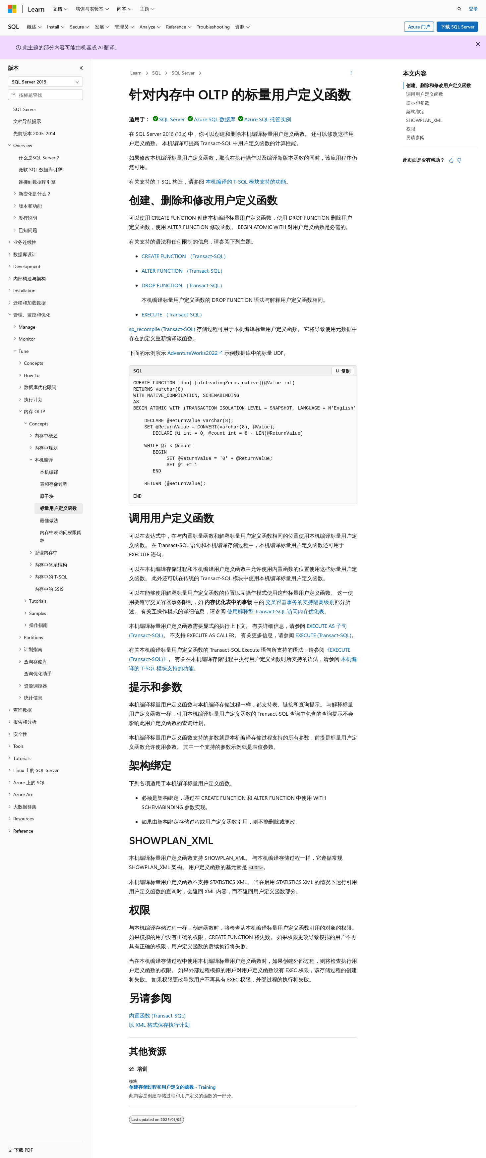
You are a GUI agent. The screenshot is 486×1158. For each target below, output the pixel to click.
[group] (243, 440)
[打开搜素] (459, 9)
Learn (136, 73)
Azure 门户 (419, 27)
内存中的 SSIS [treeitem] (49, 589)
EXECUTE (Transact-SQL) (323, 635)
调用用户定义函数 (424, 94)
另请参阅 (415, 137)
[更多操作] (351, 73)
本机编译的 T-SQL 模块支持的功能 (246, 181)
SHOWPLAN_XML (424, 120)
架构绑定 (415, 111)
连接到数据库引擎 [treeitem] (37, 182)
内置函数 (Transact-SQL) (157, 1015)
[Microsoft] (12, 9)
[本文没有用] (459, 160)
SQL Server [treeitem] (24, 109)
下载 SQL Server (457, 27)
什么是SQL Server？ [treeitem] (39, 157)
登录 (473, 8)
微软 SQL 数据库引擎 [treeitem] (40, 169)
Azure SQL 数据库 (214, 119)
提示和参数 (417, 102)
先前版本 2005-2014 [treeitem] (34, 133)
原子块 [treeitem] (47, 496)
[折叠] (81, 68)
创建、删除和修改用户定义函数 (438, 85)
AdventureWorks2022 (192, 352)
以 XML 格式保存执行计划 (159, 1024)
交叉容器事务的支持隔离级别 (300, 601)
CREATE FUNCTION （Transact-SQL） (185, 255)
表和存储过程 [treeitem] (54, 484)
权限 (410, 129)
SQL (156, 73)
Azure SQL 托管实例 (267, 119)
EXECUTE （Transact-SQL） (173, 314)
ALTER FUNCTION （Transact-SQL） (183, 270)
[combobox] (45, 82)
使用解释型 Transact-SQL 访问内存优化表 (275, 611)
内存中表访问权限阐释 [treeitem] (61, 536)
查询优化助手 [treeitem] (38, 673)
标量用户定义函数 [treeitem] (58, 508)
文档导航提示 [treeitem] (27, 121)
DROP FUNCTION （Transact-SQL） (183, 285)
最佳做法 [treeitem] (49, 520)
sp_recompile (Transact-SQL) (162, 328)
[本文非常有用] (451, 160)
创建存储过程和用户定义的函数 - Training (172, 1087)
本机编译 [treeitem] (49, 472)
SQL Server (183, 73)
